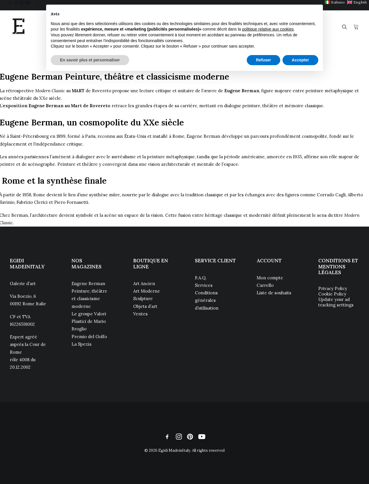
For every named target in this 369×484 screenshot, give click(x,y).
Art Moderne (146, 291)
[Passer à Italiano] (334, 2)
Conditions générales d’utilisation (207, 300)
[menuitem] (334, 2)
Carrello (265, 285)
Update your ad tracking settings (335, 302)
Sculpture (143, 298)
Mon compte (270, 277)
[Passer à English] (357, 2)
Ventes (140, 314)
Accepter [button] (300, 60)
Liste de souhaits (274, 292)
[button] (10, 2)
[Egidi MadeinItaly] (18, 26)
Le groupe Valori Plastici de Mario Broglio (88, 321)
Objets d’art (145, 306)
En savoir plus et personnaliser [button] (90, 60)
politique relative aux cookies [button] (268, 29)
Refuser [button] (263, 60)
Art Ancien (144, 283)
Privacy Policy (332, 288)
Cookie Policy (332, 294)
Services (203, 285)
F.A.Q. (201, 277)
